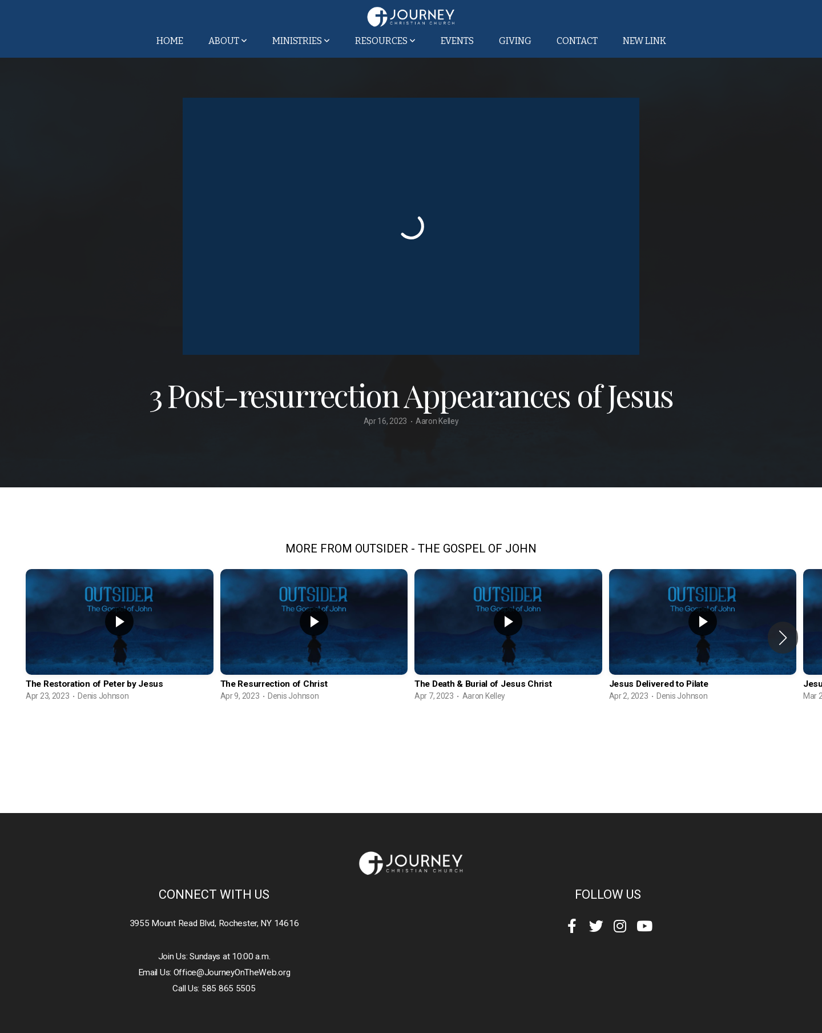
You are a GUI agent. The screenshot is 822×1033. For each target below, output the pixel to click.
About (227, 40)
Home (169, 40)
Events (457, 40)
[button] (783, 637)
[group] (119, 638)
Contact (577, 40)
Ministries (301, 40)
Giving (515, 40)
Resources (385, 40)
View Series (410, 739)
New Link (644, 40)
